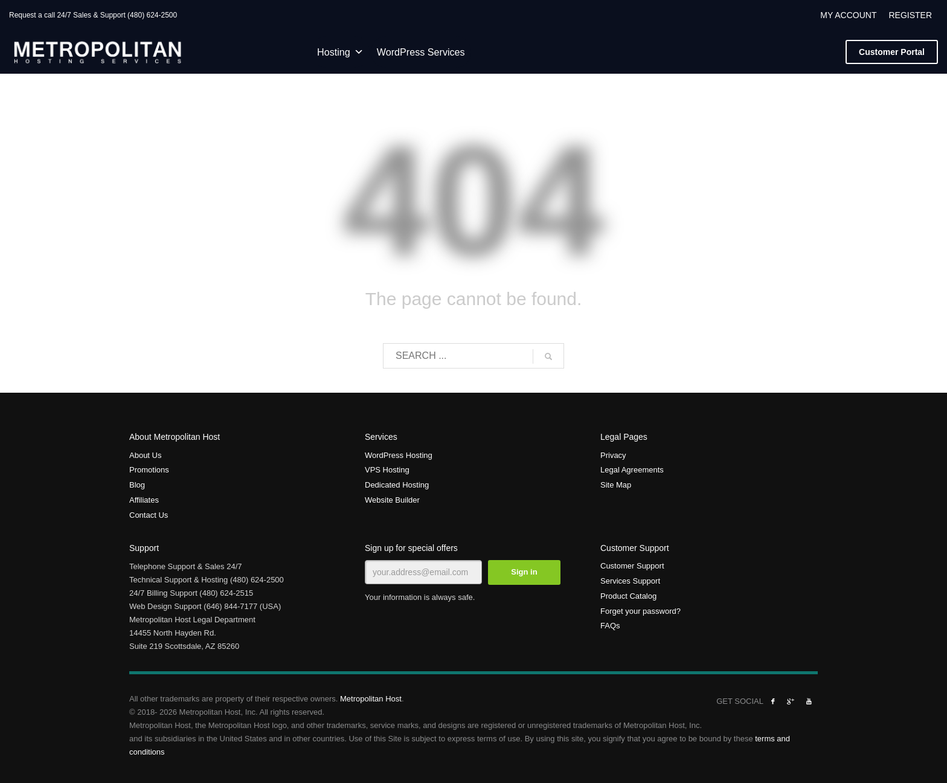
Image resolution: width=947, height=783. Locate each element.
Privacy (613, 455)
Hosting (340, 52)
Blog (137, 484)
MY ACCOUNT (848, 15)
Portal (892, 52)
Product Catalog (628, 596)
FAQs (610, 625)
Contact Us (148, 515)
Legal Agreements (632, 469)
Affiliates (144, 499)
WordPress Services (421, 52)
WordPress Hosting (398, 455)
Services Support (630, 580)
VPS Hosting (387, 469)
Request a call (32, 15)
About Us (145, 455)
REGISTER (910, 15)
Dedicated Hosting (397, 484)
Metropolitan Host (371, 698)
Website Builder (392, 499)
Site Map (615, 484)
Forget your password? (640, 611)
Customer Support (632, 565)
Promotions (149, 469)
